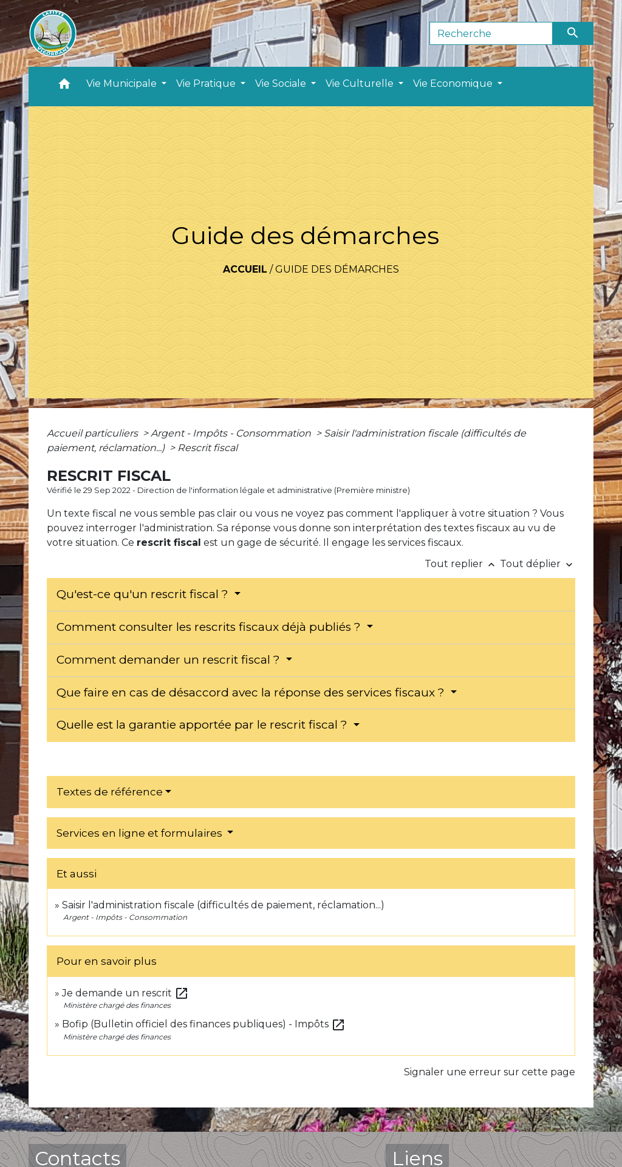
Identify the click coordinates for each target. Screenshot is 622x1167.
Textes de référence (109, 792)
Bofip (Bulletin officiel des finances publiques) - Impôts (204, 1024)
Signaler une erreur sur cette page (489, 1072)
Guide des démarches (337, 269)
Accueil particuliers (93, 433)
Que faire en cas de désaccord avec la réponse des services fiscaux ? (252, 692)
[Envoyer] (573, 33)
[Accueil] (53, 33)
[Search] (491, 33)
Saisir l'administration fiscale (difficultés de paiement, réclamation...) (223, 905)
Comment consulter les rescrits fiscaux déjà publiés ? (210, 627)
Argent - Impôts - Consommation (232, 433)
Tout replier (462, 564)
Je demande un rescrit (125, 993)
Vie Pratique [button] (207, 83)
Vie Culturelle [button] (361, 83)
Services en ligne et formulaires (140, 833)
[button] (64, 86)
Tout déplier (537, 564)
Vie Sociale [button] (282, 83)
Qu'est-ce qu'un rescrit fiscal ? (143, 594)
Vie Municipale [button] (122, 83)
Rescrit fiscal (207, 448)
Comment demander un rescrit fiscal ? (169, 660)
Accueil (245, 269)
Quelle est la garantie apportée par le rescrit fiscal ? (203, 725)
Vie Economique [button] (454, 83)
